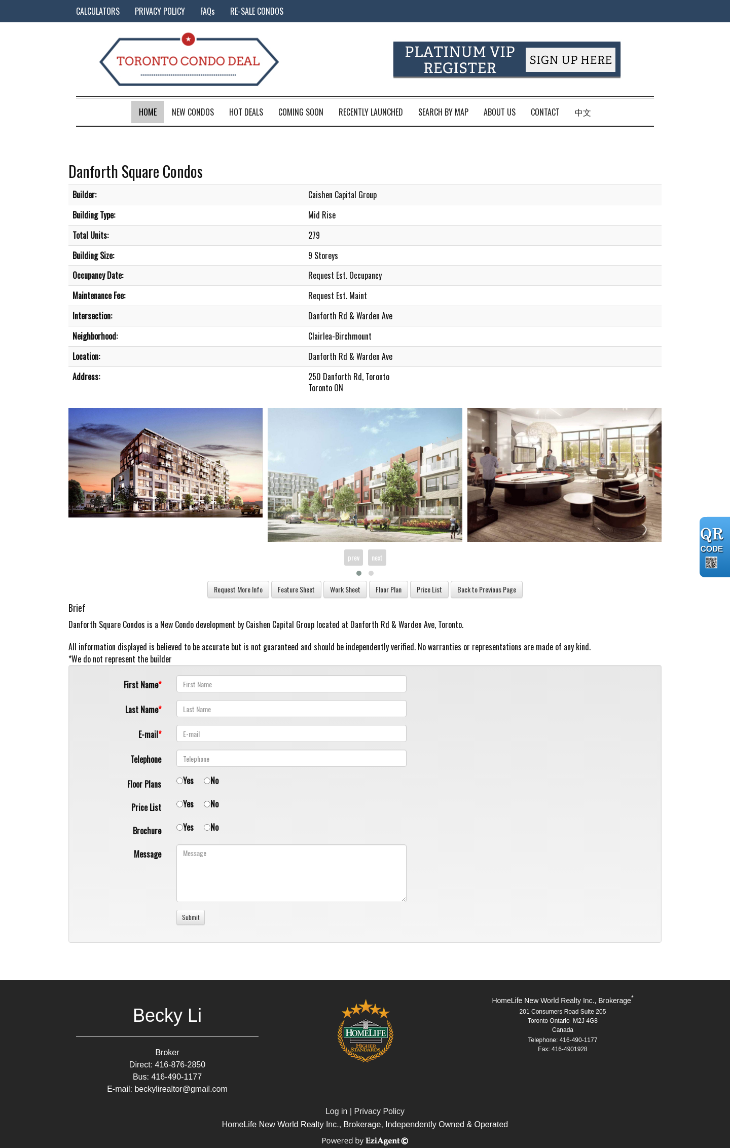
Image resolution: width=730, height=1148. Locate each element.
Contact (545, 112)
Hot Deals (246, 112)
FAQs (207, 11)
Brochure (147, 831)
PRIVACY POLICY (160, 11)
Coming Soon (300, 112)
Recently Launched (371, 112)
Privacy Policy (379, 1111)
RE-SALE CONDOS (256, 11)
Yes (188, 780)
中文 (583, 112)
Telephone (145, 759)
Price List (146, 807)
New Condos (193, 112)
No (214, 780)
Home (148, 112)
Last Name (141, 709)
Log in (336, 1111)
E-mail (148, 734)
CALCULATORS (98, 11)
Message (147, 854)
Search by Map (443, 112)
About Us (500, 112)
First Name (141, 685)
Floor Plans (144, 784)
